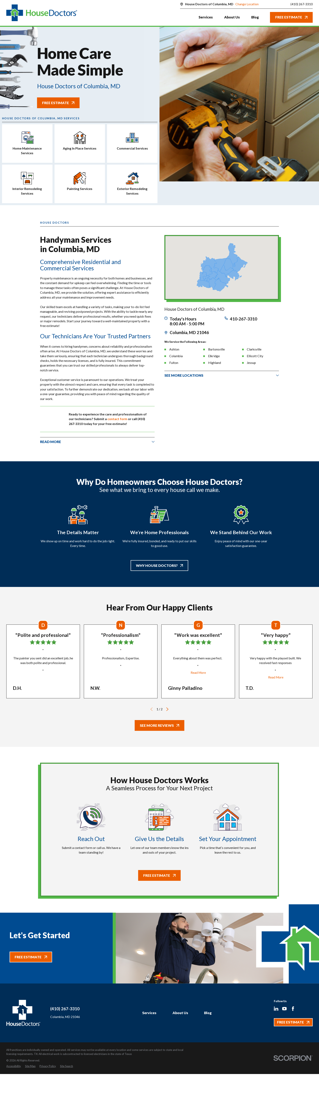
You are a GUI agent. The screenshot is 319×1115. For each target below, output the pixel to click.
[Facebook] (293, 1008)
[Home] (41, 12)
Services (149, 1013)
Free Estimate (291, 17)
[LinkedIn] (276, 1008)
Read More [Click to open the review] (198, 672)
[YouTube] (284, 1008)
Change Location (247, 4)
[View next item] (167, 709)
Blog (208, 1013)
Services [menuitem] (206, 17)
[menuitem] (13, 1066)
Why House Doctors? (159, 565)
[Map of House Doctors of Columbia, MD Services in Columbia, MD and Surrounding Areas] (221, 267)
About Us (180, 1013)
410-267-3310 (243, 319)
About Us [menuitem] (232, 17)
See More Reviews (159, 725)
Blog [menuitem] (255, 17)
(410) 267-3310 (302, 4)
